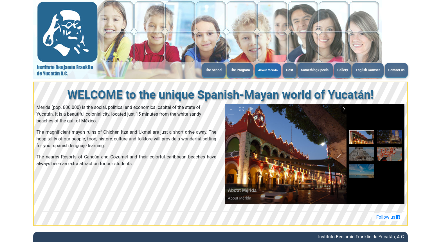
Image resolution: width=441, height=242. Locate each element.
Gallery (342, 70)
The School (213, 70)
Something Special (315, 70)
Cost (289, 70)
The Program (240, 70)
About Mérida (268, 70)
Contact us (396, 70)
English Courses (368, 70)
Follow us (388, 217)
